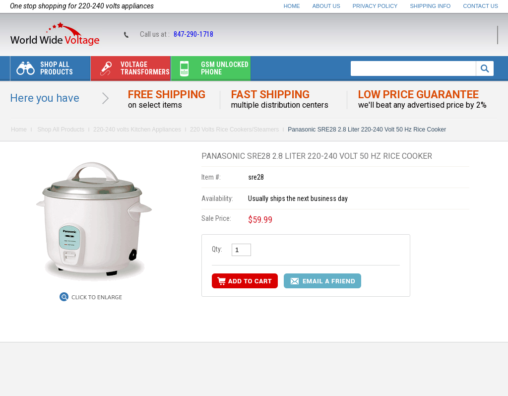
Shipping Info (430, 6)
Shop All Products (41, 71)
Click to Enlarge (96, 297)
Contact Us (481, 6)
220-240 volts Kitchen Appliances (137, 129)
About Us (326, 6)
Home (292, 6)
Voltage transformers (130, 71)
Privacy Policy (375, 6)
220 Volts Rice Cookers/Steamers (234, 129)
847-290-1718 (193, 34)
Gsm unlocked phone (210, 71)
